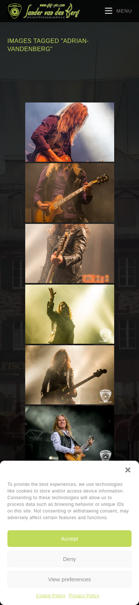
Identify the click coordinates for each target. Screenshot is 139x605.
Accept (69, 538)
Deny (69, 559)
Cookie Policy (50, 595)
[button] (128, 470)
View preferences (69, 579)
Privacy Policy (84, 595)
